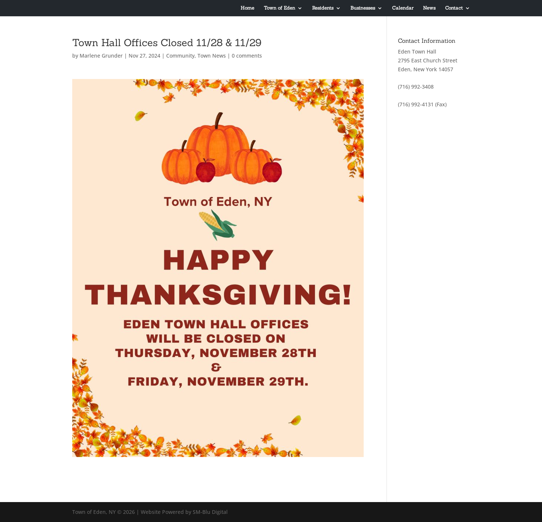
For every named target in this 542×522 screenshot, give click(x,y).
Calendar (402, 8)
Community (180, 55)
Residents (322, 8)
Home (247, 8)
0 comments (247, 55)
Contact (454, 8)
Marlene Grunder (101, 55)
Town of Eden (279, 8)
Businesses (362, 8)
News (429, 8)
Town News (211, 55)
